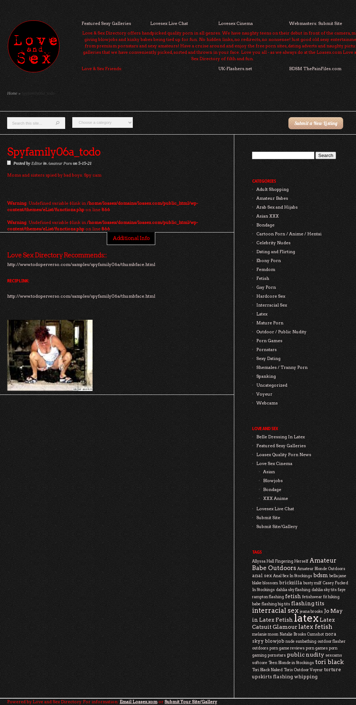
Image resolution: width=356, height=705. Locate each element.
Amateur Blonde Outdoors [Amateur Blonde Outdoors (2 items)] (321, 568)
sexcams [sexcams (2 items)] (333, 655)
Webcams (267, 403)
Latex (261, 314)
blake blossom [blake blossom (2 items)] (265, 583)
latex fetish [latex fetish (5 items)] (315, 626)
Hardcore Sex (270, 296)
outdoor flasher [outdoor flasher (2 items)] (332, 641)
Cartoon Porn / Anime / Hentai (288, 233)
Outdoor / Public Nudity (281, 331)
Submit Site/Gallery (277, 526)
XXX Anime (275, 498)
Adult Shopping (272, 189)
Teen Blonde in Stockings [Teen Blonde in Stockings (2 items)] (291, 662)
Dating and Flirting (275, 251)
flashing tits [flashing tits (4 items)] (307, 603)
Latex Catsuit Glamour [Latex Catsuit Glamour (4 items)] (293, 623)
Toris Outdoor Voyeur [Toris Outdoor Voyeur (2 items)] (303, 670)
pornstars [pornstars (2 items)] (277, 655)
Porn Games (269, 340)
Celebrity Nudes (273, 242)
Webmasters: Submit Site (315, 23)
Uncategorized (271, 385)
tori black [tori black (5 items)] (329, 661)
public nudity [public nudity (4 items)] (305, 654)
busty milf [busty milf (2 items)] (312, 583)
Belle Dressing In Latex (280, 436)
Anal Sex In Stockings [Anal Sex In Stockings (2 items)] (292, 576)
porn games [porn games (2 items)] (317, 648)
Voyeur (264, 394)
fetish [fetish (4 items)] (293, 596)
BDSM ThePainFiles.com (315, 68)
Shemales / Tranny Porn (282, 367)
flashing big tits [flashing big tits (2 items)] (276, 604)
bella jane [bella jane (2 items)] (337, 576)
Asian (269, 471)
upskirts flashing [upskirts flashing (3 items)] (272, 676)
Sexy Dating (268, 358)
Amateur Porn (59, 163)
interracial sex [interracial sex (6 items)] (275, 610)
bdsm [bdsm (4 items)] (320, 575)
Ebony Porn (268, 260)
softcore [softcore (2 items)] (259, 662)
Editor (36, 163)
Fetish (262, 278)
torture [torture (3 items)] (332, 669)
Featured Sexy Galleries (106, 23)
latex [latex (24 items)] (306, 618)
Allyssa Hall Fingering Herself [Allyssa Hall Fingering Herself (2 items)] (280, 561)
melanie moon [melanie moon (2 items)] (265, 634)
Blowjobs (273, 480)
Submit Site (268, 517)
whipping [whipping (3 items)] (306, 676)
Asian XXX (267, 216)
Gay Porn (266, 287)
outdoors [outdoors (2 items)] (260, 648)
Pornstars (266, 349)
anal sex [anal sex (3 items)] (262, 575)
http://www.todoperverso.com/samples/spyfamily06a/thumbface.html (81, 296)
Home (12, 93)
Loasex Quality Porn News (283, 454)
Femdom (265, 269)
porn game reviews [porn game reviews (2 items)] (287, 648)
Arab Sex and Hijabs (277, 207)
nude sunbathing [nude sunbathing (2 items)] (301, 641)
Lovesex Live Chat (169, 23)
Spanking (266, 376)
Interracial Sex (271, 305)
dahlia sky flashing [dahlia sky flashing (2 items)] (293, 590)
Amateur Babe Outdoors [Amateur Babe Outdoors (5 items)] (294, 564)
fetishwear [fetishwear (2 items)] (312, 597)
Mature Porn (269, 322)
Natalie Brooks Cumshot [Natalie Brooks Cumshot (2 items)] (301, 634)
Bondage (265, 225)
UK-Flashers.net (235, 68)
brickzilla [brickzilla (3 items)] (290, 582)
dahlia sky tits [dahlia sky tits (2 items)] (324, 590)
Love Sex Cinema (274, 463)
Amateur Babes (272, 198)
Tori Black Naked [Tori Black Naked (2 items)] (267, 670)
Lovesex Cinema (235, 23)
